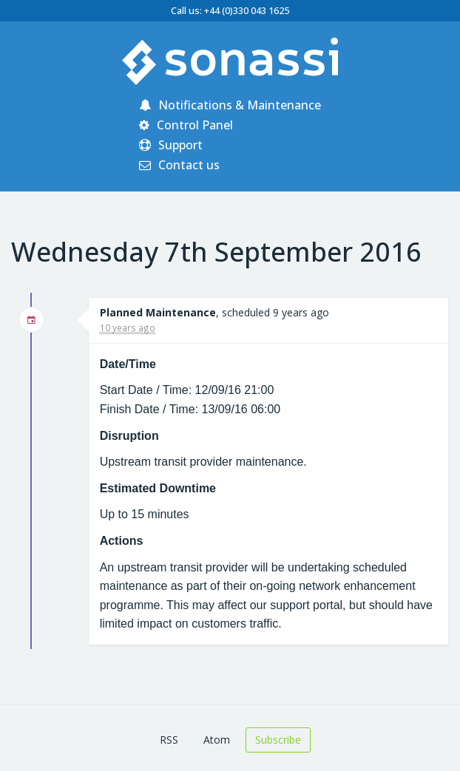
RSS (169, 740)
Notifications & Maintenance (230, 105)
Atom (216, 740)
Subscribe (278, 740)
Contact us (179, 165)
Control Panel (186, 125)
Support (171, 145)
